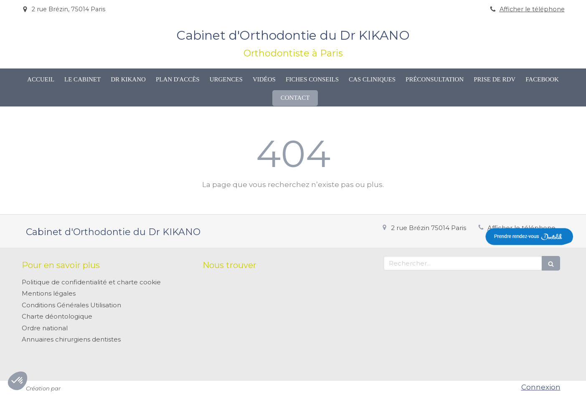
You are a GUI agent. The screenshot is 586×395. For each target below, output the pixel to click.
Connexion (541, 387)
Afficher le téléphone (532, 9)
